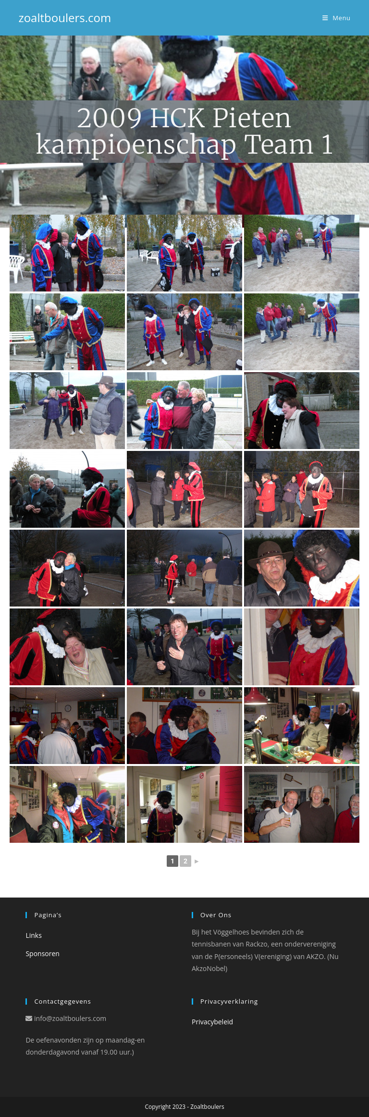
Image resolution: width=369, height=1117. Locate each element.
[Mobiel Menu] (336, 17)
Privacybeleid (212, 1021)
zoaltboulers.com (64, 17)
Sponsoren (42, 953)
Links (33, 935)
